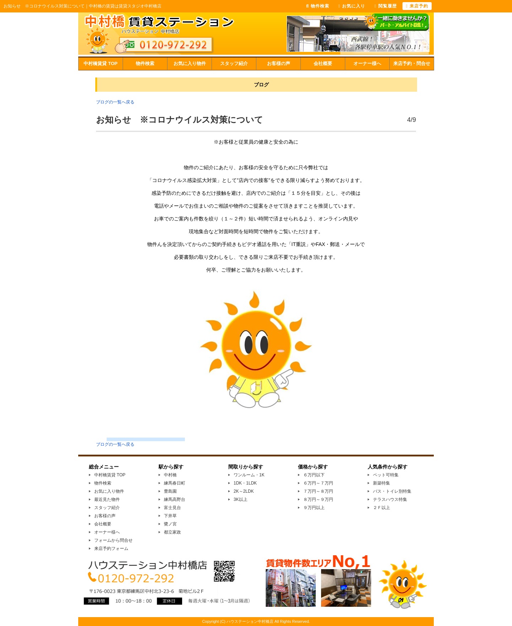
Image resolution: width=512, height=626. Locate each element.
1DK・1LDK (245, 483)
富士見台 (172, 507)
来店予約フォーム (111, 548)
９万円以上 (314, 507)
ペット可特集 (386, 474)
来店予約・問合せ (411, 63)
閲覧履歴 (385, 6)
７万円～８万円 (318, 491)
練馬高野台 (174, 499)
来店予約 (417, 6)
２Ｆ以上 (381, 507)
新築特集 (381, 483)
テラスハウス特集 (390, 499)
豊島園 (170, 491)
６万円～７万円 (318, 483)
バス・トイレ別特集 (392, 491)
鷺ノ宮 (170, 523)
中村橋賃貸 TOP (100, 63)
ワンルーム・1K (249, 474)
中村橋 (170, 474)
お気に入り (351, 6)
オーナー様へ (367, 63)
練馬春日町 (174, 483)
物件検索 (145, 63)
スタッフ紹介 (234, 63)
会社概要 (323, 63)
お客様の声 (278, 63)
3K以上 (240, 499)
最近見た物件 (107, 499)
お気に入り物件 (190, 63)
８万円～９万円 (318, 499)
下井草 (170, 515)
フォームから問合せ (113, 540)
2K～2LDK (244, 491)
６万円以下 (314, 474)
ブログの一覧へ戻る (115, 102)
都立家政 (172, 532)
